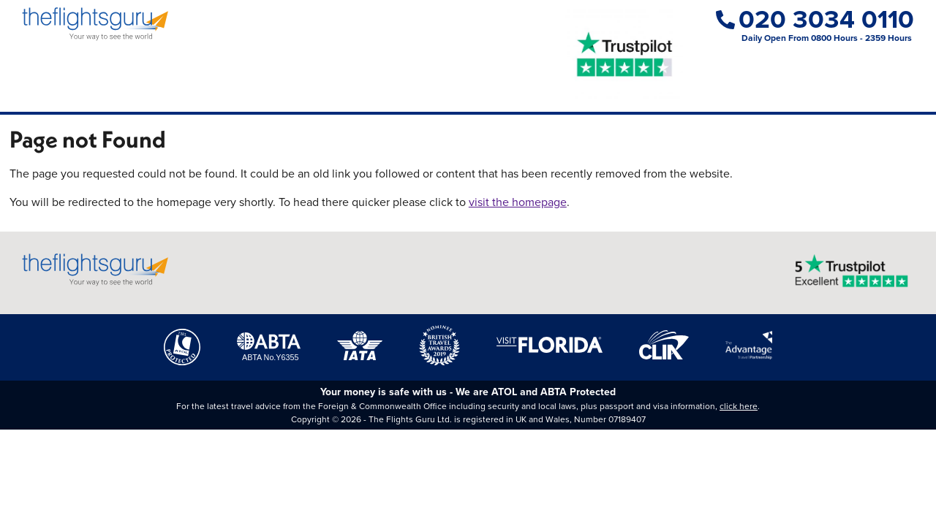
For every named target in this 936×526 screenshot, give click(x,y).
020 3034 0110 (815, 19)
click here (739, 406)
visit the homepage (518, 202)
